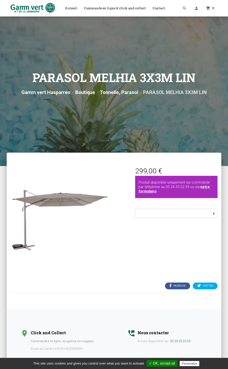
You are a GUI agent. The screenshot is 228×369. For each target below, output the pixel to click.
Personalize (189, 363)
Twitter (205, 286)
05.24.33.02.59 (177, 187)
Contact (159, 8)
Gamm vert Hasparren (45, 92)
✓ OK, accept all (162, 363)
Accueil (71, 8)
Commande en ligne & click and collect (115, 8)
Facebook (177, 286)
